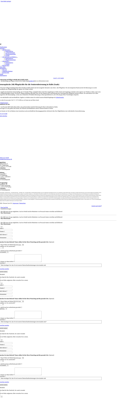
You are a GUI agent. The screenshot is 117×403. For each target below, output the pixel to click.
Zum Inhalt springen (6, 1)
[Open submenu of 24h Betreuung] (10, 50)
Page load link (4, 207)
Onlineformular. (60, 97)
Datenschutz (22, 203)
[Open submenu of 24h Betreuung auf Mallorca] (17, 57)
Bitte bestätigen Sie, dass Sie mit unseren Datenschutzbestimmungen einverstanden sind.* (24, 325)
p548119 (31, 81)
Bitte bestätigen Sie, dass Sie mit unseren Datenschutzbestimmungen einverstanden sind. (23, 266)
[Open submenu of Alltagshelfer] (9, 61)
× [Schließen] (1, 226)
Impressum (15, 203)
